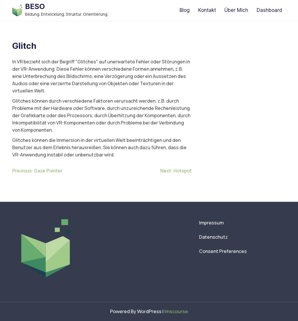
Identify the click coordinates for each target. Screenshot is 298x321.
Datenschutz (213, 237)
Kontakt (207, 10)
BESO (35, 6)
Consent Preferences (223, 251)
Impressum (211, 223)
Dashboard (269, 10)
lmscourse (176, 311)
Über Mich (236, 10)
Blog (185, 10)
